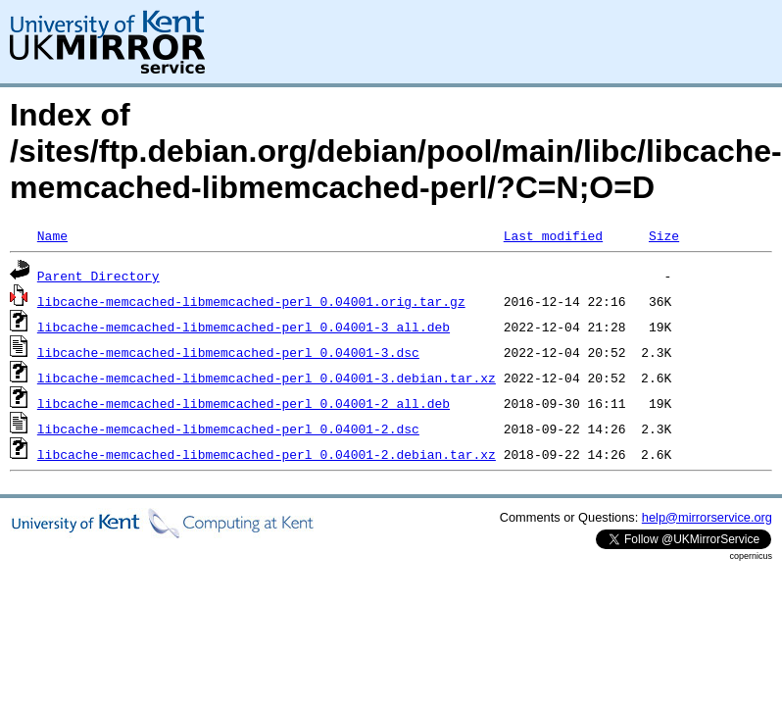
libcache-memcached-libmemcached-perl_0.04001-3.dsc (228, 352)
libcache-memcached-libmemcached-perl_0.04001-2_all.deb (243, 403)
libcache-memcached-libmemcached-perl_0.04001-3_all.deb (243, 326)
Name (52, 235)
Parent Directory (98, 275)
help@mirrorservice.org (707, 517)
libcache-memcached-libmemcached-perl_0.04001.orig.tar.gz (251, 301)
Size (664, 235)
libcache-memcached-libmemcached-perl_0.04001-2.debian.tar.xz (266, 454)
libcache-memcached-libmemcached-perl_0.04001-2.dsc (228, 428)
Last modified (553, 235)
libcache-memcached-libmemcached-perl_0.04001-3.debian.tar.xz (266, 377)
